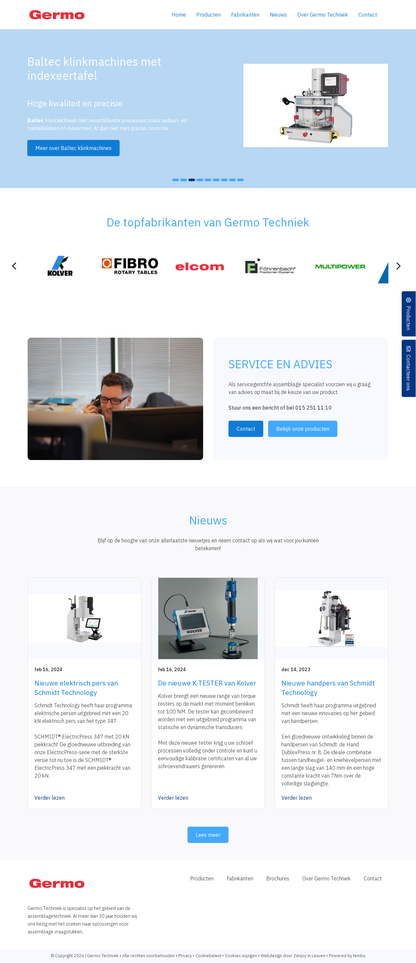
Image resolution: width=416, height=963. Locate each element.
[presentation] (14, 266)
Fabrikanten (245, 14)
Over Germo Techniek (322, 14)
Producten (208, 14)
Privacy (185, 955)
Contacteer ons (409, 373)
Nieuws (278, 14)
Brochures (277, 878)
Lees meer (208, 835)
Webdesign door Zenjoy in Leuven (293, 955)
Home (179, 14)
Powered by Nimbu (347, 955)
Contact (367, 14)
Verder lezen (49, 797)
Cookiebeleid (208, 955)
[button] (175, 180)
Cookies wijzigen (241, 955)
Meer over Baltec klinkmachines (73, 148)
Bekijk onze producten (302, 429)
